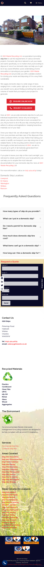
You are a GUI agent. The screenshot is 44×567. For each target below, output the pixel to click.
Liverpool (4, 178)
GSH (8, 115)
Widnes (3, 186)
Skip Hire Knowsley (10, 467)
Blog (22, 564)
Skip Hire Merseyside (11, 472)
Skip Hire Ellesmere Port (12, 459)
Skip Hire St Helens (10, 477)
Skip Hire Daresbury (10, 457)
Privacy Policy (29, 564)
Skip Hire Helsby (8, 464)
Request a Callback (21, 108)
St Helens (4, 181)
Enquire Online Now (21, 101)
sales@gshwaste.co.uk (17, 344)
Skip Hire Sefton (9, 474)
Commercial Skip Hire (10, 446)
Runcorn (3, 188)
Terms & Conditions (8, 564)
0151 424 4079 (30, 170)
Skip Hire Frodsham (10, 462)
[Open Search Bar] (25, 3)
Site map (17, 564)
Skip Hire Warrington (10, 480)
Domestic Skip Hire (9, 449)
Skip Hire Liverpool (10, 469)
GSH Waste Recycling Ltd (12, 56)
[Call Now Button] (4, 563)
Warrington (4, 183)
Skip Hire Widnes (9, 482)
